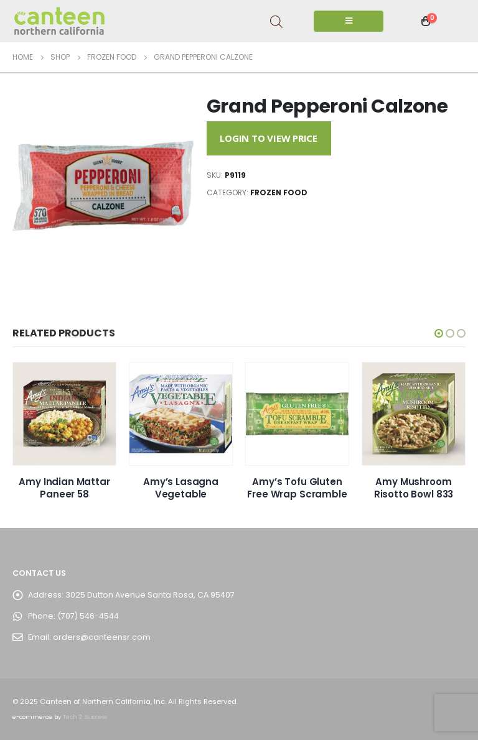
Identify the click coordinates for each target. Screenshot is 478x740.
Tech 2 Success (85, 717)
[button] (438, 333)
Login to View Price (268, 138)
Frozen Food (278, 192)
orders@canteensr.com (102, 637)
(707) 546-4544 (88, 616)
